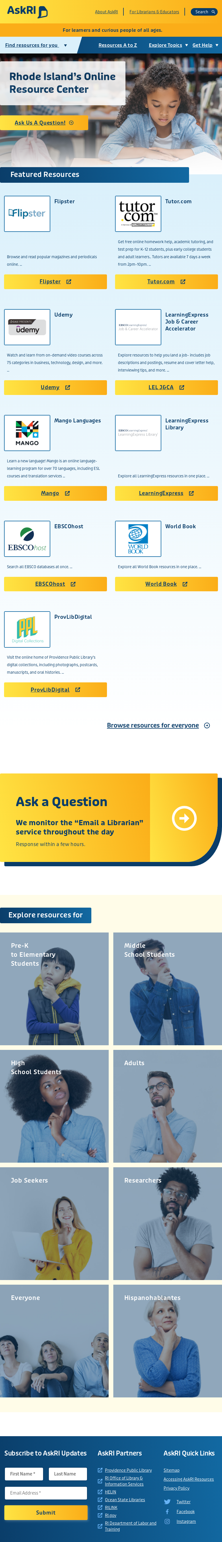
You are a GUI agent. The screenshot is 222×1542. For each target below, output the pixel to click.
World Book (166, 584)
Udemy (55, 387)
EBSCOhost (55, 584)
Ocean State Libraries (125, 1499)
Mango (55, 493)
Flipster (55, 281)
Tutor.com (166, 281)
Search (205, 11)
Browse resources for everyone (153, 725)
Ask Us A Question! (38, 122)
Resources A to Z (117, 45)
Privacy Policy (176, 1488)
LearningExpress (166, 493)
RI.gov (110, 1515)
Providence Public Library (128, 1470)
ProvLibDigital (55, 689)
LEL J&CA (166, 387)
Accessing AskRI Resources (189, 1479)
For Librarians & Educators (154, 11)
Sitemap (172, 1470)
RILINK (111, 1507)
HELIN (110, 1492)
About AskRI (106, 11)
